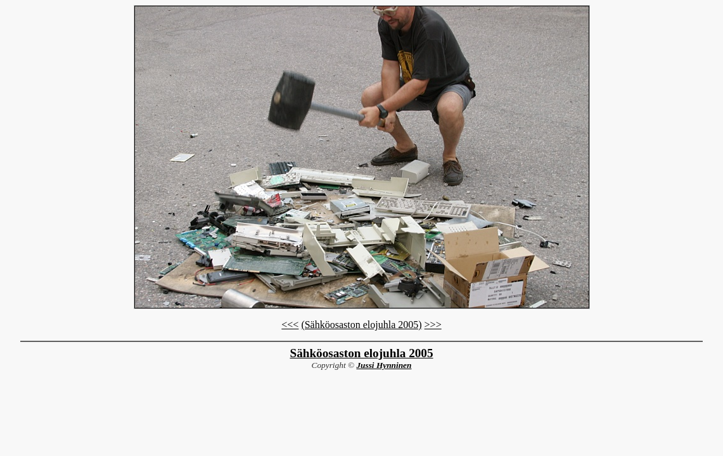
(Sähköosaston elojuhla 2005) (361, 324)
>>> (433, 324)
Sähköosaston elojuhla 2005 (361, 353)
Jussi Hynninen (383, 365)
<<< (289, 324)
